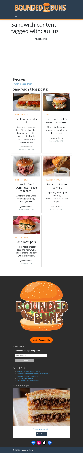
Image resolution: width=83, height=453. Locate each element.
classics (49, 180)
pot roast (24, 114)
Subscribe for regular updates (27, 351)
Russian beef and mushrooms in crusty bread (33, 374)
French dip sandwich (22, 83)
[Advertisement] (48, 56)
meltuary (58, 180)
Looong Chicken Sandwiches (27, 376)
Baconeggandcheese (25, 378)
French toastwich (41, 429)
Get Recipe (41, 434)
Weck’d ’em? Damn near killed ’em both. (26, 188)
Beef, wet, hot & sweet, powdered (56, 120)
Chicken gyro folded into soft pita (29, 371)
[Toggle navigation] (16, 16)
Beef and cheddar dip (26, 120)
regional (24, 180)
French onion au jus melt (57, 186)
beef (17, 114)
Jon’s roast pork (26, 242)
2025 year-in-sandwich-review (28, 381)
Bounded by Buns (26, 450)
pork (17, 237)
